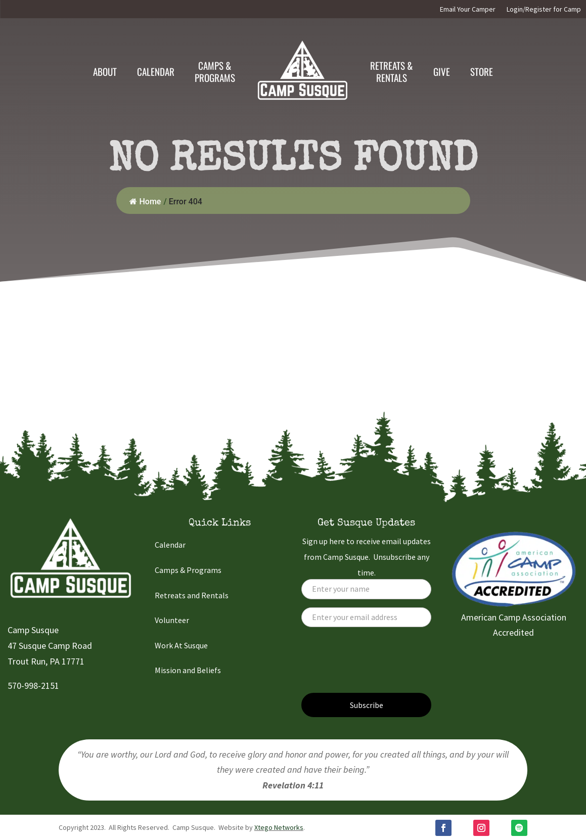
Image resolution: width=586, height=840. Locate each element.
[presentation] (378, 665)
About (105, 71)
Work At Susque (181, 645)
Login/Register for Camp (544, 10)
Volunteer (172, 620)
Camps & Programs (188, 570)
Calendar (155, 71)
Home (145, 201)
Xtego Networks (278, 827)
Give (441, 71)
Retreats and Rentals (192, 595)
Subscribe (366, 705)
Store (481, 71)
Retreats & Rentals (391, 71)
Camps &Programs (215, 71)
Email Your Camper (467, 10)
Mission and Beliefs (188, 670)
